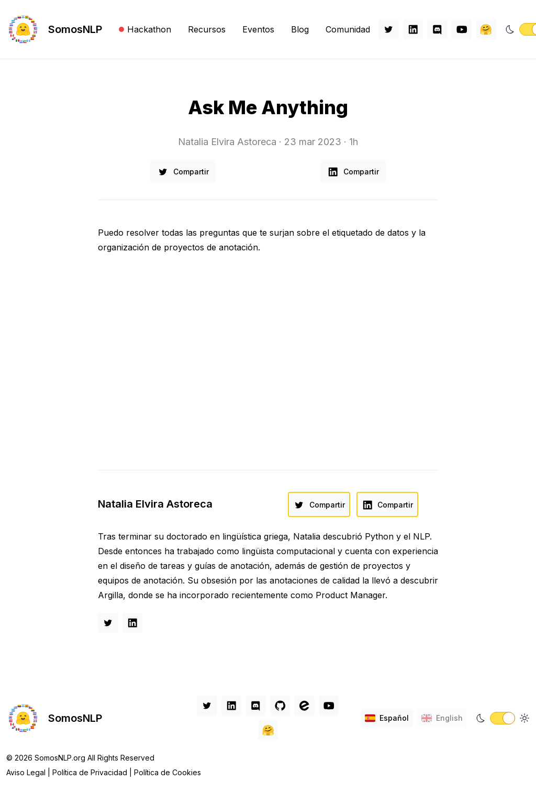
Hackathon (145, 29)
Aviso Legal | (29, 772)
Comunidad (348, 29)
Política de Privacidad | (93, 772)
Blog (300, 29)
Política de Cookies (167, 772)
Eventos (258, 29)
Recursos (207, 29)
